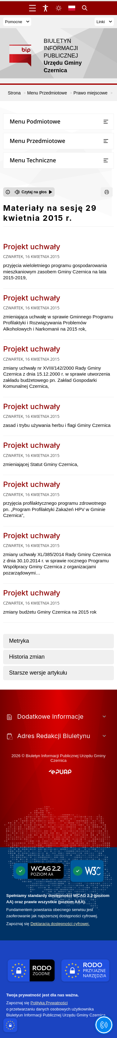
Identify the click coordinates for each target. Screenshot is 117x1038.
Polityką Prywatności (49, 1002)
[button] (60, 772)
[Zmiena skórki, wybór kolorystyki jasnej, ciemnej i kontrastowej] (58, 8)
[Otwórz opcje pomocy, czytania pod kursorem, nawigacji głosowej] (103, 1024)
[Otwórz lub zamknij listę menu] (106, 121)
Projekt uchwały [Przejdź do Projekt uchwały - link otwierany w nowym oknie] (31, 246)
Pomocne (17, 21)
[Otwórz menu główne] (32, 8)
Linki (104, 21)
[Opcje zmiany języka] (71, 8)
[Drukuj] (107, 192)
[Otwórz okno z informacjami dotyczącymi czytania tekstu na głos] (7, 192)
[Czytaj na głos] (33, 192)
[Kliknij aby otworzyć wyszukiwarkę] (84, 8)
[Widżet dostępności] (45, 8)
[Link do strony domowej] (55, 56)
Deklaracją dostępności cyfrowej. (60, 923)
